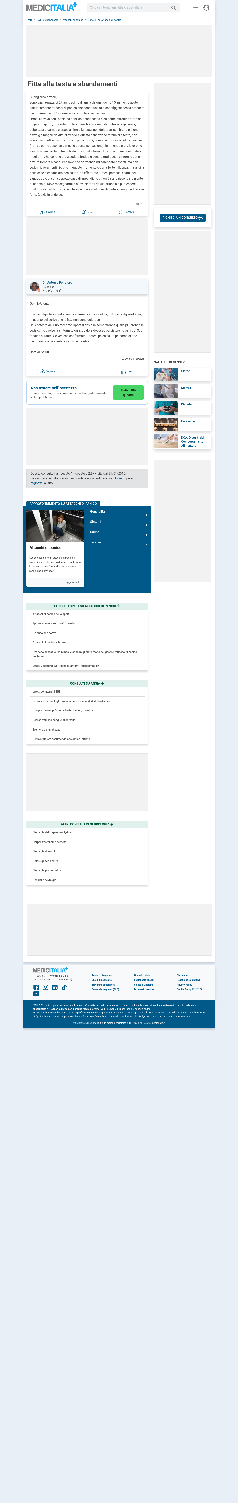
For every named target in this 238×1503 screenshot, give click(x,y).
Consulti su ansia (87, 683)
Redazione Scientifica (188, 980)
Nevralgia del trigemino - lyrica (52, 832)
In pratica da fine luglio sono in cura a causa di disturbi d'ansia (71, 701)
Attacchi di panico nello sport (51, 614)
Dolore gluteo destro (45, 861)
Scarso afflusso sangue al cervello (54, 720)
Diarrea (186, 388)
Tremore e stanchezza (46, 729)
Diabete (186, 404)
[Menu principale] (195, 7)
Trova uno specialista (103, 984)
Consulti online (142, 975)
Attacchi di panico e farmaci (50, 642)
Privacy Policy (184, 984)
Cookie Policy (184, 989)
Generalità (119, 513)
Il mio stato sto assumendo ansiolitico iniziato (61, 739)
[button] (47, 212)
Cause (119, 533)
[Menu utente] (206, 7)
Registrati (107, 975)
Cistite (185, 371)
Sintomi (119, 523)
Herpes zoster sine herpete (49, 842)
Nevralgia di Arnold (45, 851)
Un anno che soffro (44, 633)
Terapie (119, 543)
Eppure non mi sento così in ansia (54, 623)
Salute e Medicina (143, 984)
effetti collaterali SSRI (46, 691)
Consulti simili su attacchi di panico (87, 606)
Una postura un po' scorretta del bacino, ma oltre (63, 710)
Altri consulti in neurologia (87, 824)
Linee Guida (114, 1009)
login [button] (118, 478)
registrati (37, 483)
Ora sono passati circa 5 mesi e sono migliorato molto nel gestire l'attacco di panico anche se (85, 654)
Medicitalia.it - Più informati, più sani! (51, 8)
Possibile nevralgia (44, 880)
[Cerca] (175, 7)
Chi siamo (182, 975)
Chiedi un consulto (102, 980)
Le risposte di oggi (144, 980)
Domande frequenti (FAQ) (105, 989)
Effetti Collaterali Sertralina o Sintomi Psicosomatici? (66, 665)
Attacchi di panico (46, 547)
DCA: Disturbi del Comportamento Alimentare (192, 441)
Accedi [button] (95, 975)
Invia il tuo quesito (128, 392)
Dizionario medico (144, 989)
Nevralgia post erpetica (47, 870)
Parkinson (188, 421)
